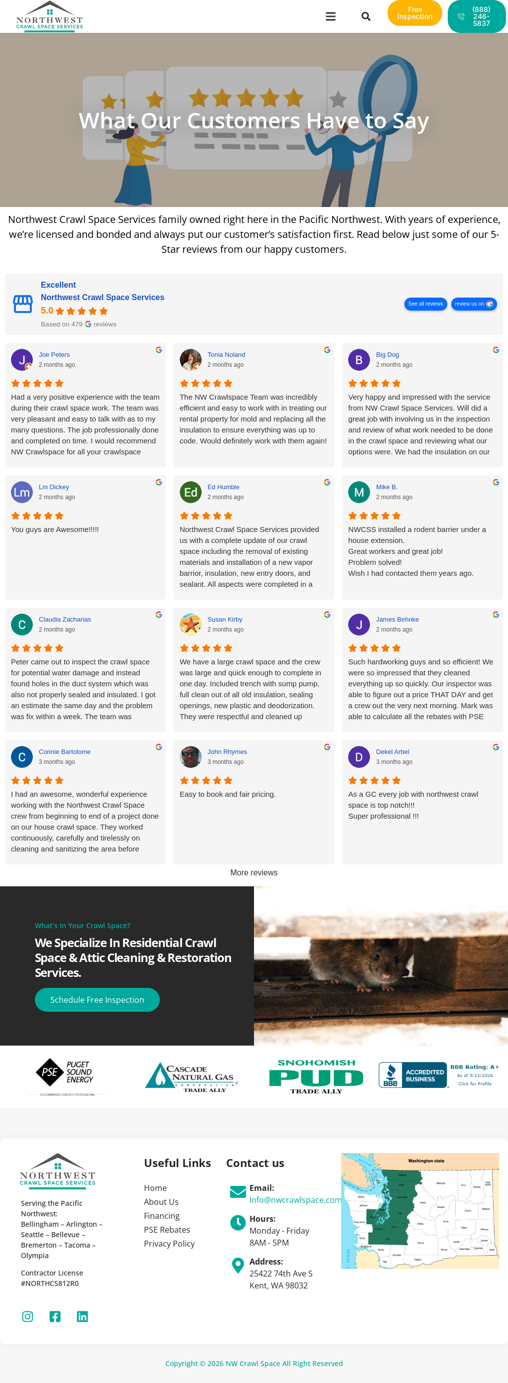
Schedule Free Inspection (98, 999)
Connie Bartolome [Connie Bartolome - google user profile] (65, 751)
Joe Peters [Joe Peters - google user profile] (54, 354)
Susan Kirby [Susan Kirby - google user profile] (225, 619)
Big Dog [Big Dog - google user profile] (387, 354)
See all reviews (425, 304)
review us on (469, 304)
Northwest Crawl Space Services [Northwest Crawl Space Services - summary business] (102, 298)
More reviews (253, 872)
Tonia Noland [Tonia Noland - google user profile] (227, 354)
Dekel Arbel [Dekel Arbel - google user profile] (392, 751)
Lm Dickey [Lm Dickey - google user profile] (54, 487)
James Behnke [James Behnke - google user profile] (397, 619)
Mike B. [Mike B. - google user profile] (386, 487)
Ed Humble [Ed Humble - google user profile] (224, 487)
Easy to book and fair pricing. (228, 794)
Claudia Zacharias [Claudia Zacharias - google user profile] (65, 619)
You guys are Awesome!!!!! (55, 529)
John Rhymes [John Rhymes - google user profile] (227, 751)
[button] (331, 16)
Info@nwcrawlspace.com (296, 1199)
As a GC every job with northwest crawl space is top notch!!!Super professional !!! (413, 805)
